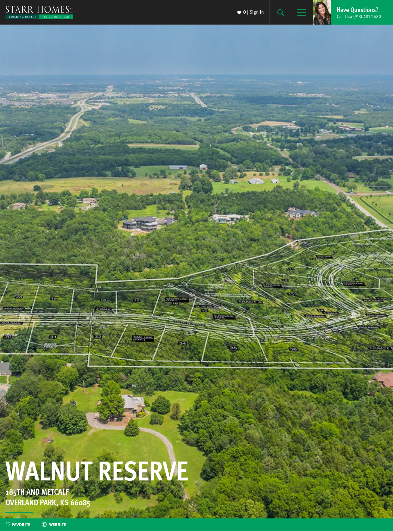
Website (53, 524)
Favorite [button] (21, 524)
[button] (353, 12)
